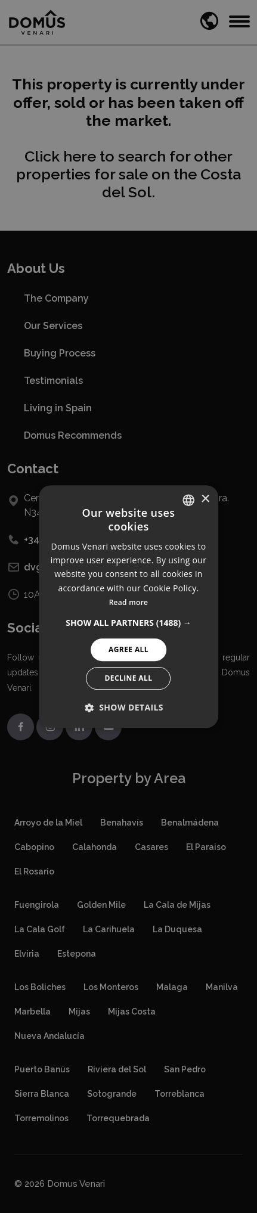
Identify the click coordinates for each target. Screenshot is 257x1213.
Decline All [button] (129, 678)
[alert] (128, 606)
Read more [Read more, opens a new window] (128, 602)
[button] (128, 623)
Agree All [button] (128, 649)
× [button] (204, 499)
